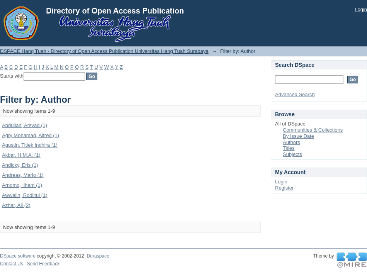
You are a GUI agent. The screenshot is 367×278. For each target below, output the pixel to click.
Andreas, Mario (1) (23, 175)
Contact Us (11, 263)
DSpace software (18, 256)
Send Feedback (43, 263)
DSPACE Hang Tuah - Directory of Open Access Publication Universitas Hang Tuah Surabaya (104, 51)
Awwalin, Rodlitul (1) (25, 195)
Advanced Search (295, 94)
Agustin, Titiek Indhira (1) (30, 145)
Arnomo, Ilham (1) (22, 185)
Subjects (292, 154)
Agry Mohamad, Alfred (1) (30, 135)
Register (284, 188)
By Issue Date (298, 136)
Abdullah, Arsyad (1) (24, 125)
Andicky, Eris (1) (20, 165)
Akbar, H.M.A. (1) (21, 155)
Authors (291, 142)
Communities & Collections (313, 130)
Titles (289, 148)
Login (361, 9)
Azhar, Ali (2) (16, 205)
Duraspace (98, 256)
